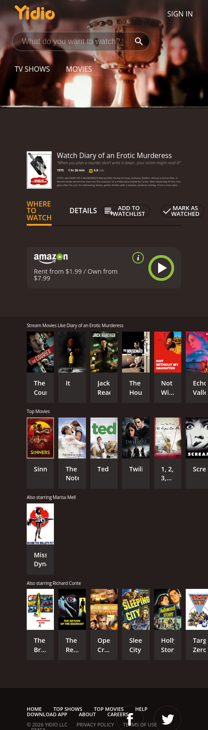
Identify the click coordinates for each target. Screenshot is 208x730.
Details (83, 210)
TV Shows (32, 69)
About (87, 714)
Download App (47, 714)
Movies (79, 69)
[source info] (136, 258)
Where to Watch (39, 211)
